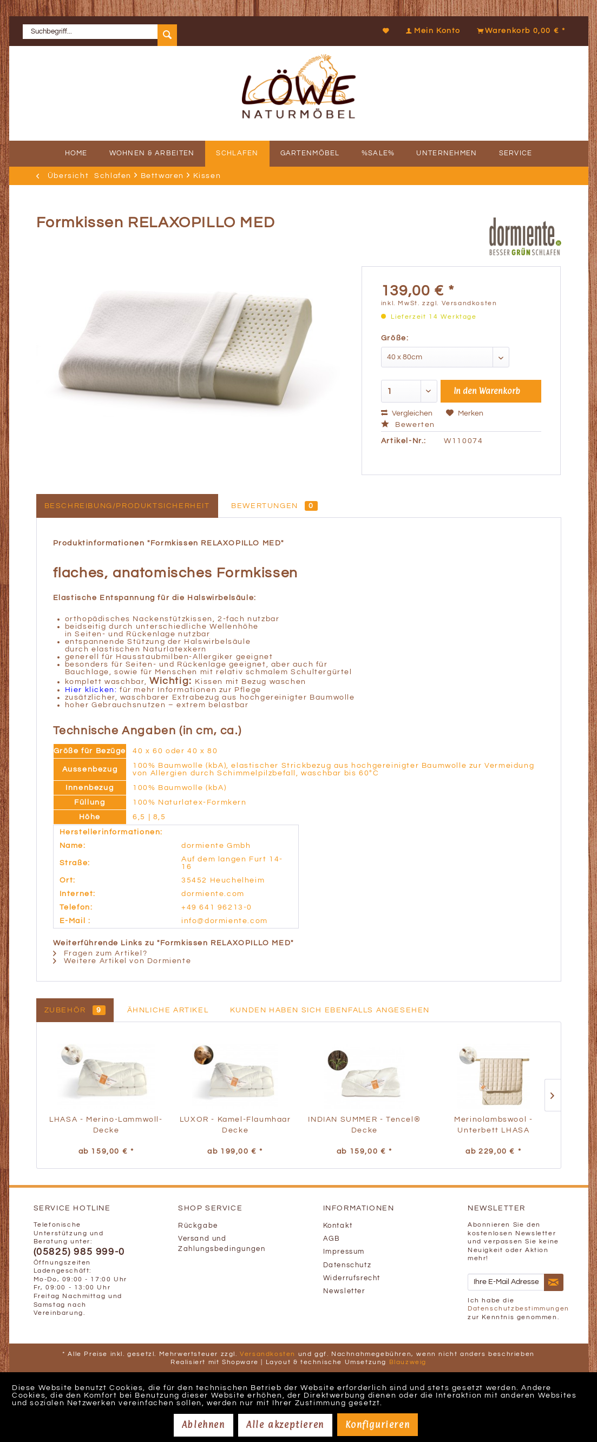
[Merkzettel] (386, 31)
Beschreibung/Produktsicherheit (127, 506)
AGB (331, 1238)
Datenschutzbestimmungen (518, 1308)
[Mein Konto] (432, 31)
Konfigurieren (377, 1424)
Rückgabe (198, 1225)
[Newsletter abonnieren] (553, 1282)
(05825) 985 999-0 (79, 1252)
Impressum (344, 1251)
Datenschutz (347, 1265)
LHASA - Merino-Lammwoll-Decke (105, 1125)
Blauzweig (408, 1362)
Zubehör (75, 1010)
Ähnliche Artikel (168, 1010)
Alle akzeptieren (285, 1424)
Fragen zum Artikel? (100, 953)
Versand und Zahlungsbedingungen (221, 1244)
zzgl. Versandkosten (459, 303)
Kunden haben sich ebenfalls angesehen (330, 1010)
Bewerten (408, 425)
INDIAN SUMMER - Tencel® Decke (364, 1125)
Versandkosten (268, 1354)
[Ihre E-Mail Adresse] (506, 1282)
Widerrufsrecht (351, 1278)
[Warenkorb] (520, 31)
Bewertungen (274, 506)
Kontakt (338, 1225)
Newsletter (344, 1291)
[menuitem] (104, 31)
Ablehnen (203, 1424)
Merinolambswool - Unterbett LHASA (493, 1125)
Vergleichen (406, 413)
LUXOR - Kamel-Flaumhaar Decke (235, 1125)
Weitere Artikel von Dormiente (122, 961)
